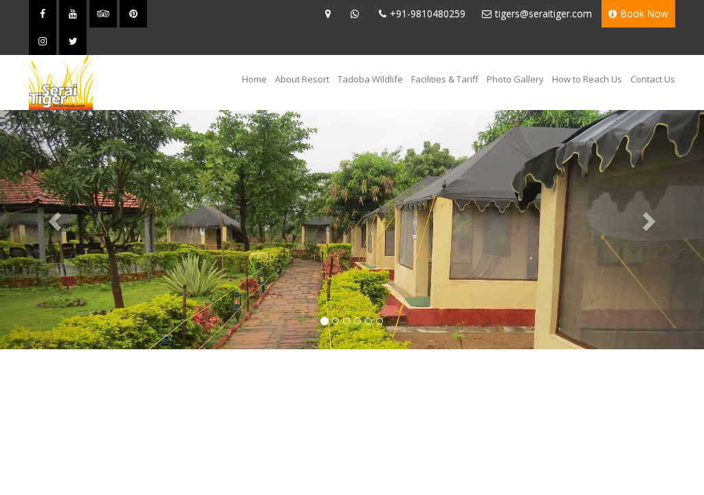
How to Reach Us (587, 79)
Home (256, 78)
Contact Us (652, 79)
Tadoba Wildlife (370, 79)
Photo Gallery (515, 79)
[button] (53, 217)
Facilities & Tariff (444, 79)
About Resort (302, 79)
